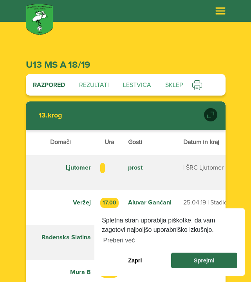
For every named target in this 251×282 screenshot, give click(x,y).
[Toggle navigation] (220, 11)
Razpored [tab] (49, 85)
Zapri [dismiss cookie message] (135, 260)
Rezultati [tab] (94, 85)
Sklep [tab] (174, 85)
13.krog (50, 115)
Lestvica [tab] (137, 85)
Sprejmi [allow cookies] (204, 260)
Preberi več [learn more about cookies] (119, 240)
